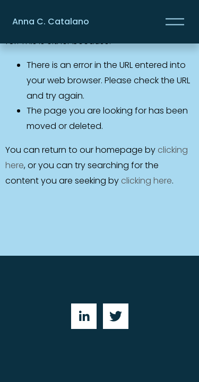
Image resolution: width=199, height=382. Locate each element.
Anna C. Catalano (50, 21)
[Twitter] (115, 316)
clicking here (146, 181)
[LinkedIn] (84, 316)
